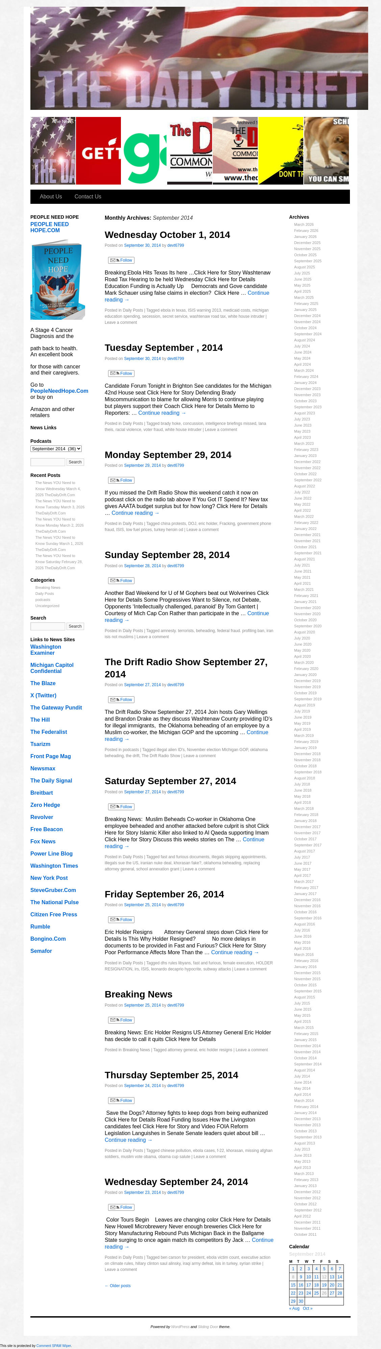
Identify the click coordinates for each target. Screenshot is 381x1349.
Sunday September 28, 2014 (167, 555)
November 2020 (307, 614)
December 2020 (307, 608)
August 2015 (304, 997)
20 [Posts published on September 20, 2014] (332, 1285)
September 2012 (308, 1210)
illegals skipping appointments (238, 856)
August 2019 (304, 705)
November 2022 (307, 468)
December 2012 (307, 1192)
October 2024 (305, 328)
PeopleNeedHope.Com (59, 391)
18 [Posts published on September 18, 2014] (316, 1285)
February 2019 (306, 742)
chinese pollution (176, 1150)
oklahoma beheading (222, 863)
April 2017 (302, 875)
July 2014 (302, 1076)
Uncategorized (47, 606)
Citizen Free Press (53, 914)
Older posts (118, 1285)
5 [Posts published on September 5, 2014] (324, 1269)
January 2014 (305, 1113)
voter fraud (153, 429)
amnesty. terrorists (177, 630)
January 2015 (305, 1040)
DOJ (192, 523)
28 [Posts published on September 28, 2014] (339, 1293)
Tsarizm (40, 744)
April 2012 (302, 1216)
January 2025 (305, 310)
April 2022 (302, 510)
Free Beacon (46, 829)
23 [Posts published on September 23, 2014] (301, 1293)
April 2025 (302, 291)
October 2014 (305, 1058)
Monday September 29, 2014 (168, 455)
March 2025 (304, 297)
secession (151, 316)
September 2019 (308, 699)
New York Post (49, 878)
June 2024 (302, 352)
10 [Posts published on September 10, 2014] (308, 1277)
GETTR (99, 151)
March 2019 (304, 735)
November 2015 (307, 979)
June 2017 (302, 863)
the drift (132, 755)
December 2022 (307, 462)
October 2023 (305, 401)
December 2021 (307, 535)
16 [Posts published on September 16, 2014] (301, 1285)
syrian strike (250, 1263)
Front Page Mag (50, 756)
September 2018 (308, 772)
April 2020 (302, 656)
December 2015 (307, 973)
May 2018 (302, 796)
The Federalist (48, 732)
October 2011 (305, 1234)
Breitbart (41, 793)
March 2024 (304, 370)
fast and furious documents (185, 856)
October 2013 (305, 1131)
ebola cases (204, 1150)
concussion (193, 423)
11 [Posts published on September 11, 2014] (316, 1277)
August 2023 (304, 413)
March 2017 (304, 882)
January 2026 (305, 237)
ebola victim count (223, 1257)
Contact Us (88, 196)
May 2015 (302, 1015)
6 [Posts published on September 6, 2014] (332, 1269)
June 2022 (302, 498)
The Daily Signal (51, 781)
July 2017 (302, 857)
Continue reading (162, 413)
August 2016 (304, 924)
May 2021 (302, 577)
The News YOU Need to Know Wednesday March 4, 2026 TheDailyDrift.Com (58, 489)
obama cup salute (174, 1156)
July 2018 (302, 784)
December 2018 (307, 754)
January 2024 (305, 383)
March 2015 (304, 1028)
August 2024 (304, 340)
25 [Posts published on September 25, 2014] (316, 1293)
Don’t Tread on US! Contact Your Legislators (281, 151)
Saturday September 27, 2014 (170, 781)
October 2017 (305, 839)
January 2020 (305, 675)
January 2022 (305, 529)
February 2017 (306, 888)
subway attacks (217, 969)
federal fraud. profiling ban (240, 630)
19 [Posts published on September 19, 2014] (324, 1285)
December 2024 (307, 316)
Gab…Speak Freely (144, 151)
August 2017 (304, 851)
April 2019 (302, 729)
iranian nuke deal (156, 863)
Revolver (41, 817)
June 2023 (302, 425)
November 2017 (307, 833)
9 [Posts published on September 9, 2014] (301, 1277)
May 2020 (302, 650)
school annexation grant (157, 869)
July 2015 (302, 1003)
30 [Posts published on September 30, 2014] (301, 1301)
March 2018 (304, 808)
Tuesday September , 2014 (164, 347)
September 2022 (308, 480)
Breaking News (47, 587)
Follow (121, 260)
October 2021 (305, 547)
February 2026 (306, 230)
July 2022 (302, 492)
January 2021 (305, 602)
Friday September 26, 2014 (164, 894)
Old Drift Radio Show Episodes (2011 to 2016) (235, 151)
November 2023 (307, 395)
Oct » (308, 1308)
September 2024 (308, 334)
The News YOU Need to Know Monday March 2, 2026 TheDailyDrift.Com (59, 525)
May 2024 (302, 358)
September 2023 (308, 407)
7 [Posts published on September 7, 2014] (340, 1269)
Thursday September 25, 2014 (171, 1075)
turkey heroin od (168, 529)
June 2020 (302, 644)
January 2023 (305, 456)
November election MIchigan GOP (217, 749)
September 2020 (308, 626)
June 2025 (302, 279)
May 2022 (302, 504)
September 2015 (308, 991)
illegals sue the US (121, 863)
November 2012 (307, 1198)
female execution (238, 963)
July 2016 (302, 930)
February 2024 (306, 377)
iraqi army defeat (198, 1263)
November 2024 (307, 322)
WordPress (180, 1327)
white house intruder (246, 316)
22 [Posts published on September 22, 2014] (293, 1293)
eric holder (208, 523)
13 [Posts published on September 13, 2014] (332, 1277)
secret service (174, 316)
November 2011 (307, 1228)
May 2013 (302, 1161)
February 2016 (306, 961)
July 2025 (302, 273)
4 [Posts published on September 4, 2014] (316, 1269)
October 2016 (305, 912)
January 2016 (305, 967)
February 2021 (306, 596)
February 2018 (306, 815)
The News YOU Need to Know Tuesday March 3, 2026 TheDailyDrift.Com (60, 507)
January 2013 (305, 1186)
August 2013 (304, 1143)
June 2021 (302, 571)
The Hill (40, 720)
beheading (205, 630)
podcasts (42, 600)
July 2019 (302, 711)
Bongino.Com (48, 939)
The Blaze (43, 683)
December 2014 (307, 1046)
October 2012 (305, 1204)
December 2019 (307, 681)
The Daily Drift (53, 151)
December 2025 (307, 243)
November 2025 (307, 249)
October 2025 (305, 255)
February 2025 (306, 304)
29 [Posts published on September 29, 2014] (293, 1301)
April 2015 (302, 1021)
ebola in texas (173, 310)
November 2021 (307, 541)
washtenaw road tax (208, 316)
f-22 (220, 1150)
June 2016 (302, 936)
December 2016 (307, 900)
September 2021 (308, 553)
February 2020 (306, 669)
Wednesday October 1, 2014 (167, 235)
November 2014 (307, 1052)
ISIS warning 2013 (204, 310)
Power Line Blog (51, 854)
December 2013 (307, 1119)
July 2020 (302, 638)
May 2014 (302, 1088)
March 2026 (304, 224)
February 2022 (306, 523)
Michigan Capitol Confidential (52, 668)
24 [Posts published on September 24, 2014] (308, 1293)
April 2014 (302, 1094)
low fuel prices (139, 529)
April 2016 (302, 948)
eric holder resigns (215, 1049)
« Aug (294, 1308)
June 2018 (302, 790)
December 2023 (307, 389)
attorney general (182, 1049)
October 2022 (305, 474)
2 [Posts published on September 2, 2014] (301, 1269)
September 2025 (308, 261)
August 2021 (304, 559)
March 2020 (304, 662)
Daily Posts (44, 594)
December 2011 (307, 1222)
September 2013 (308, 1137)
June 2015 (302, 1009)
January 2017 (305, 894)
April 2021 (302, 583)
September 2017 (308, 845)
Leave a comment (121, 322)
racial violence (128, 429)
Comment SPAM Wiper (53, 1346)
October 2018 (305, 766)
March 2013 (304, 1174)
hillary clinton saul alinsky (158, 1263)
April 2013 (302, 1167)
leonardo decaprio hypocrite (176, 969)
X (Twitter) (43, 695)
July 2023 (302, 419)
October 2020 (305, 620)
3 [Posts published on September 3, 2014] (309, 1269)
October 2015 (305, 985)
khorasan (234, 1150)
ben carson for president (182, 1257)
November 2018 (307, 760)
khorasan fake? (187, 863)
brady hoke (171, 423)
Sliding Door (208, 1327)
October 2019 (305, 693)
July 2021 (302, 565)
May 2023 (302, 431)
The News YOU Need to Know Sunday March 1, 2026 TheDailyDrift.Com (59, 543)
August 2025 (304, 267)
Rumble (40, 927)
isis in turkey (226, 1263)
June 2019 (302, 717)
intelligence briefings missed (231, 423)
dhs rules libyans (176, 963)
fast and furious (207, 963)
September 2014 (308, 1064)
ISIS (120, 529)
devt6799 (176, 245)
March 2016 (304, 955)
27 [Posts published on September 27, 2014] (332, 1293)
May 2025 (302, 285)
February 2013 (306, 1180)
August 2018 (304, 778)
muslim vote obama (138, 1156)
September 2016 (308, 918)
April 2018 (302, 802)
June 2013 (302, 1155)
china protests (173, 523)
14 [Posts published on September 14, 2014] (339, 1277)
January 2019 (305, 748)
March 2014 (304, 1101)
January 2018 (305, 821)
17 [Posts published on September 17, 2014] (308, 1285)
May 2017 (302, 869)
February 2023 (306, 450)
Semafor (41, 951)
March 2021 (304, 589)
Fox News (43, 841)
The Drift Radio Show (161, 755)
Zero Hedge (45, 805)
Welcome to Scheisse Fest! (326, 151)
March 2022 (304, 516)
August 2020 (304, 632)
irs (136, 969)
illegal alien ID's (171, 749)
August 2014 (304, 1070)
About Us (51, 196)
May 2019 (302, 723)
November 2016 (307, 906)
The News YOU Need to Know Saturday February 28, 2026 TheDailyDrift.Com (59, 562)
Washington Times (54, 866)
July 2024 (302, 346)
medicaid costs (236, 310)
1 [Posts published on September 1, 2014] (293, 1269)
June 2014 (302, 1082)
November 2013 (307, 1125)
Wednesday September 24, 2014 (176, 1182)
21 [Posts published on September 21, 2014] (339, 1285)
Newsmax (42, 768)
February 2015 (306, 1034)
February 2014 (306, 1107)
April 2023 (302, 437)
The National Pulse (54, 902)
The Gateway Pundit (56, 707)
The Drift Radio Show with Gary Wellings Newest (190, 151)
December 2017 (307, 827)
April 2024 (302, 364)
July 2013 (302, 1149)
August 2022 (304, 486)
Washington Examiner (45, 650)
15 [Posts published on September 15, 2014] (293, 1285)
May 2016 (302, 942)
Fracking (227, 523)
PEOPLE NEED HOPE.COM (49, 227)
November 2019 (307, 687)
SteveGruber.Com (53, 890)
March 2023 (304, 443)
